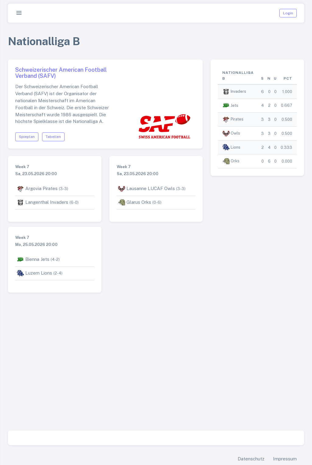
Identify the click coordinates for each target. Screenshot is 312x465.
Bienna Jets (37, 259)
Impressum (285, 458)
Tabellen (53, 137)
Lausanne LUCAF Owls (150, 188)
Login (288, 13)
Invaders (238, 91)
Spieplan (27, 137)
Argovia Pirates (41, 188)
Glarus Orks (138, 202)
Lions (235, 147)
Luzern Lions (38, 273)
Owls (235, 133)
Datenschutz (251, 458)
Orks (235, 161)
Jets (234, 105)
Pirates (237, 119)
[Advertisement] (156, 369)
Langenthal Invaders (46, 202)
